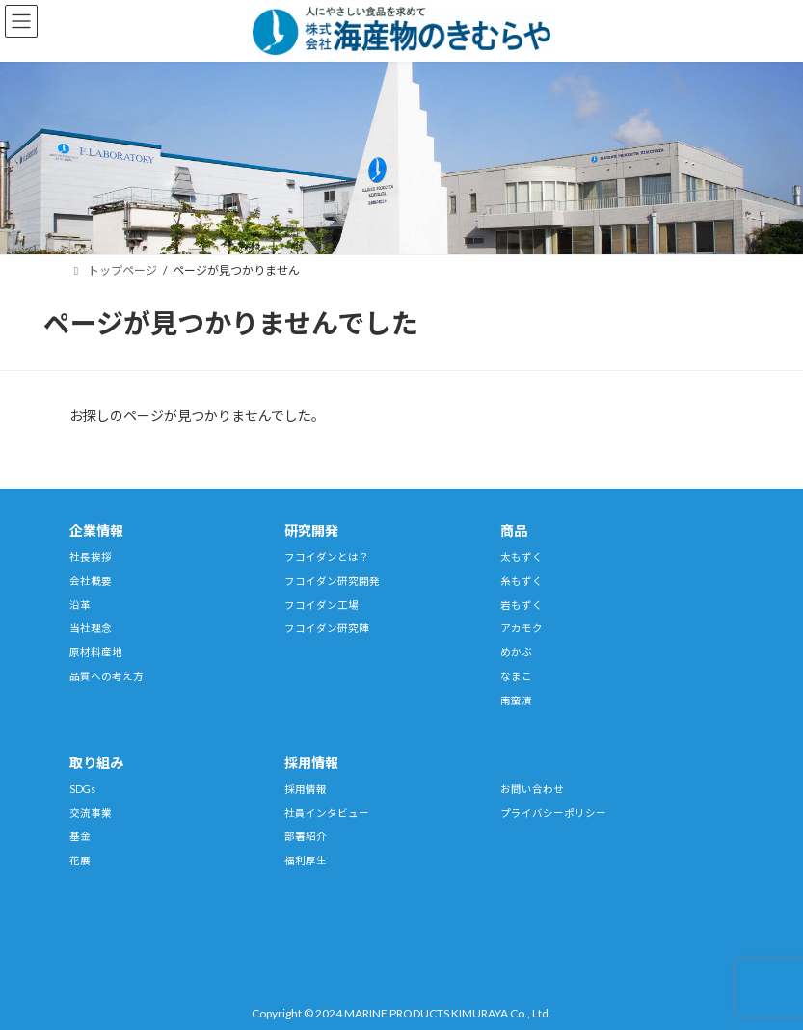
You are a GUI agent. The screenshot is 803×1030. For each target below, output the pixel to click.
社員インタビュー (326, 813)
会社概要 (90, 581)
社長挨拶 (90, 557)
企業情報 (96, 530)
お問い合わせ (532, 789)
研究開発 (311, 530)
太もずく (521, 557)
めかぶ (516, 652)
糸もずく (521, 581)
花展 (80, 860)
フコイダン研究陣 (326, 628)
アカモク (521, 628)
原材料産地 (95, 652)
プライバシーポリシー (553, 813)
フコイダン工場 (321, 605)
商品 (513, 530)
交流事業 (90, 813)
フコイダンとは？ (326, 557)
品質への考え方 (106, 676)
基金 (80, 836)
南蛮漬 (516, 700)
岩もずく (521, 605)
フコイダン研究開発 (332, 581)
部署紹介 (305, 836)
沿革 (80, 605)
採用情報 (311, 762)
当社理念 (90, 628)
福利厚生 (305, 860)
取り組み (96, 762)
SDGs (82, 789)
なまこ (516, 676)
